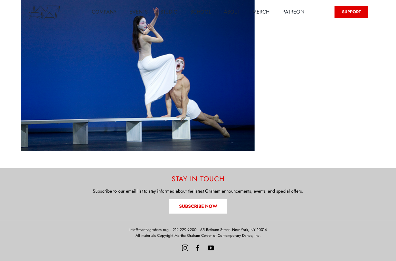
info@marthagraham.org (149, 230)
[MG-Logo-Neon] (44, 7)
